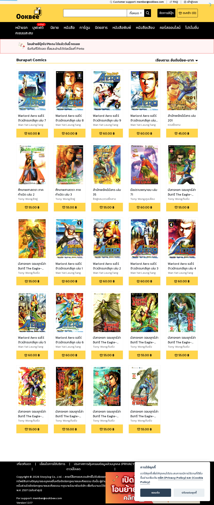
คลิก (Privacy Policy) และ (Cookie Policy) (171, 480)
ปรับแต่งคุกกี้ (189, 492)
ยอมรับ (155, 492)
